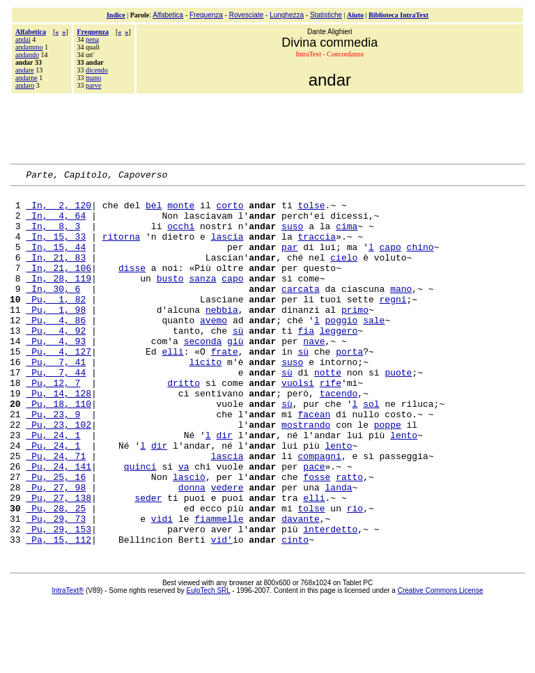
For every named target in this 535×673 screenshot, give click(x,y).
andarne (26, 78)
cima (346, 236)
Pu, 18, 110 (58, 449)
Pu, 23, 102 (58, 474)
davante (300, 587)
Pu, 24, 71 (56, 512)
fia (305, 361)
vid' (222, 612)
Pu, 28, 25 (56, 574)
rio (355, 574)
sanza (202, 299)
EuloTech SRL (209, 663)
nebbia (222, 336)
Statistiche (326, 15)
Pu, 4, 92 (56, 361)
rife (330, 424)
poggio (341, 349)
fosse (316, 537)
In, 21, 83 (56, 274)
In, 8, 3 (53, 236)
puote (398, 411)
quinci (140, 524)
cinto (295, 612)
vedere (227, 549)
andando (27, 55)
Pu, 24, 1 (53, 487)
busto (170, 299)
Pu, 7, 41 (56, 399)
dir (224, 487)
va (183, 524)
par (289, 261)
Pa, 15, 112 (58, 612)
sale (374, 349)
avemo (213, 349)
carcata (300, 311)
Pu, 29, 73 (56, 587)
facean (313, 462)
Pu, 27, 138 (58, 562)
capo (390, 261)
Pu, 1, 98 (56, 336)
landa (338, 549)
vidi (162, 587)
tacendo (339, 437)
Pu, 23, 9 (53, 462)
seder (148, 562)
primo (355, 336)
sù (238, 361)
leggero (339, 361)
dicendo (97, 70)
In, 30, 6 (53, 311)
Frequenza (206, 15)
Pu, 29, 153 (58, 600)
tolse (311, 211)
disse (132, 286)
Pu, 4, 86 (56, 349)
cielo (343, 274)
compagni (319, 512)
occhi (180, 236)
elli (172, 386)
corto (229, 211)
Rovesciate (246, 15)
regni (392, 324)
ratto (349, 537)
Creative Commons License (440, 663)
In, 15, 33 (56, 248)
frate (224, 386)
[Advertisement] (267, 126)
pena (92, 39)
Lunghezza (287, 15)
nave (314, 374)
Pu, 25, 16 (56, 537)
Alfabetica (168, 15)
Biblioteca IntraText (398, 15)
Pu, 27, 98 (56, 549)
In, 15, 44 (56, 261)
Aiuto (355, 15)
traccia (316, 248)
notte (327, 411)
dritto (183, 424)
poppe (387, 474)
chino (420, 261)
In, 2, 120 (58, 211)
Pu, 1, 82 (56, 324)
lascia (227, 248)
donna (192, 549)
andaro (24, 85)
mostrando (305, 474)
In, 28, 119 (58, 299)
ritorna (121, 248)
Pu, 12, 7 (53, 424)
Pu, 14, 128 (58, 437)
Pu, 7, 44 (56, 411)
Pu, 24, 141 (58, 524)
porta (349, 386)
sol (371, 449)
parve (93, 85)
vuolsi (297, 424)
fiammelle (218, 587)
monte (180, 211)
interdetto (330, 600)
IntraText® (68, 663)
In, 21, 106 (58, 286)
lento (403, 487)
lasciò (189, 537)
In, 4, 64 (56, 223)
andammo (28, 47)
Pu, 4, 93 (56, 374)
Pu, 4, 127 (58, 386)
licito (205, 399)
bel (154, 211)
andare (24, 70)
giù (235, 374)
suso (292, 236)
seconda (203, 374)
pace (314, 524)
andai (23, 39)
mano (93, 78)
